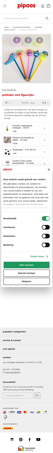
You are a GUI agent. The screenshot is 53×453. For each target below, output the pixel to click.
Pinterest (22, 439)
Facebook (31, 439)
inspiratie (38, 27)
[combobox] (26, 18)
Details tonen (37, 256)
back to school (9, 30)
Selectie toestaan (26, 273)
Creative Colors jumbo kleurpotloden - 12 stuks (23, 161)
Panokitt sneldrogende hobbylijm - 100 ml (22, 126)
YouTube (39, 439)
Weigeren (26, 281)
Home (6, 27)
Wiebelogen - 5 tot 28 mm (24, 149)
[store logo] (26, 6)
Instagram (13, 439)
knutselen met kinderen (22, 27)
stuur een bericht (12, 372)
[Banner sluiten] (49, 169)
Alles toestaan (26, 265)
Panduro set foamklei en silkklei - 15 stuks (23, 138)
